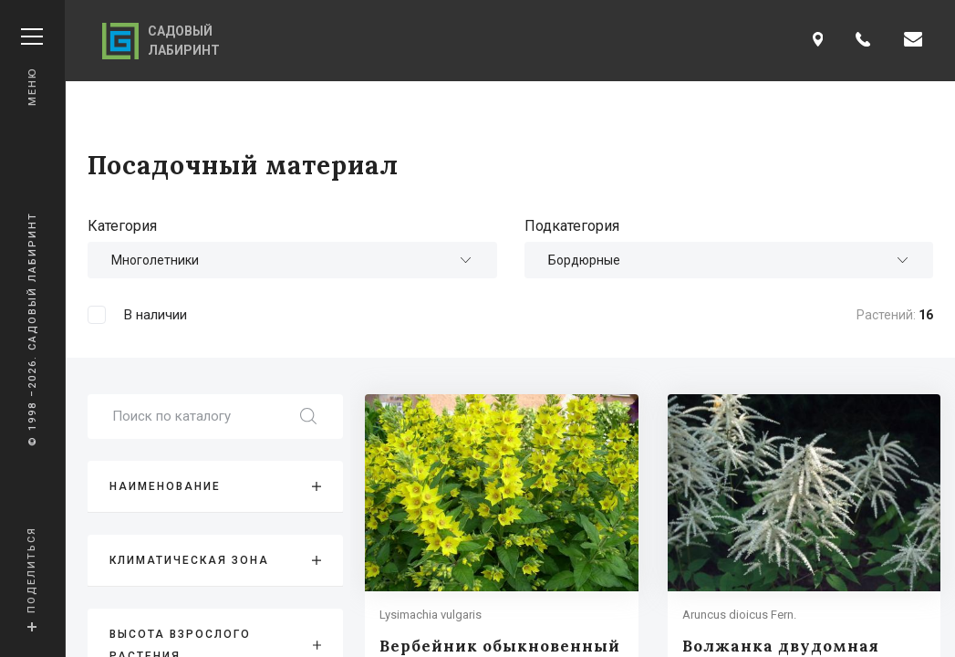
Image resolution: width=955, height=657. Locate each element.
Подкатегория (571, 226)
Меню (32, 67)
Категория (122, 226)
